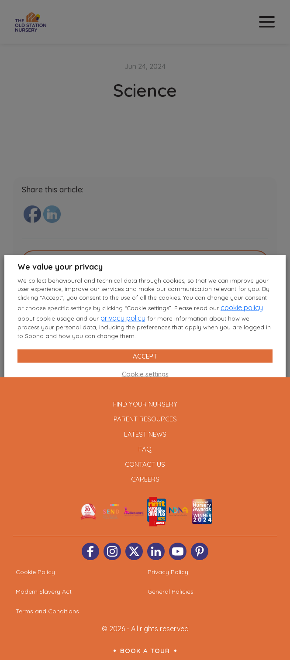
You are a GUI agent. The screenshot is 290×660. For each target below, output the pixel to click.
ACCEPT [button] (145, 356)
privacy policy (122, 318)
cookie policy (242, 307)
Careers (145, 479)
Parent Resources (145, 419)
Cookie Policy (35, 572)
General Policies (170, 591)
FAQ (145, 449)
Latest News (145, 434)
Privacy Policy (168, 572)
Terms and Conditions (47, 611)
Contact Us (145, 464)
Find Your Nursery (145, 404)
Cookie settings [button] (145, 374)
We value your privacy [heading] (60, 266)
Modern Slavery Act (44, 591)
